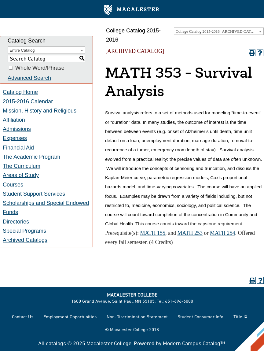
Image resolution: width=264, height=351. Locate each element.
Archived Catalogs (25, 240)
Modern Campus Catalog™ (194, 343)
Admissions (17, 129)
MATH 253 (190, 233)
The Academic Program (31, 157)
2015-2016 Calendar (28, 101)
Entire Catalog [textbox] (22, 50)
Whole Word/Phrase (39, 68)
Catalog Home (20, 92)
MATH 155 (152, 233)
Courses (13, 185)
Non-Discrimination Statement (137, 316)
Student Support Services (34, 194)
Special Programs (24, 231)
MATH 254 (222, 233)
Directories (16, 222)
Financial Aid (18, 148)
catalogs (56, 343)
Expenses (15, 138)
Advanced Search (29, 78)
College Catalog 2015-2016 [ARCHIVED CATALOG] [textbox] (219, 31)
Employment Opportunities (70, 316)
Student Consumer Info (200, 316)
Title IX (240, 316)
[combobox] (219, 31)
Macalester (132, 10)
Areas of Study (21, 175)
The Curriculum (21, 166)
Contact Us (22, 316)
